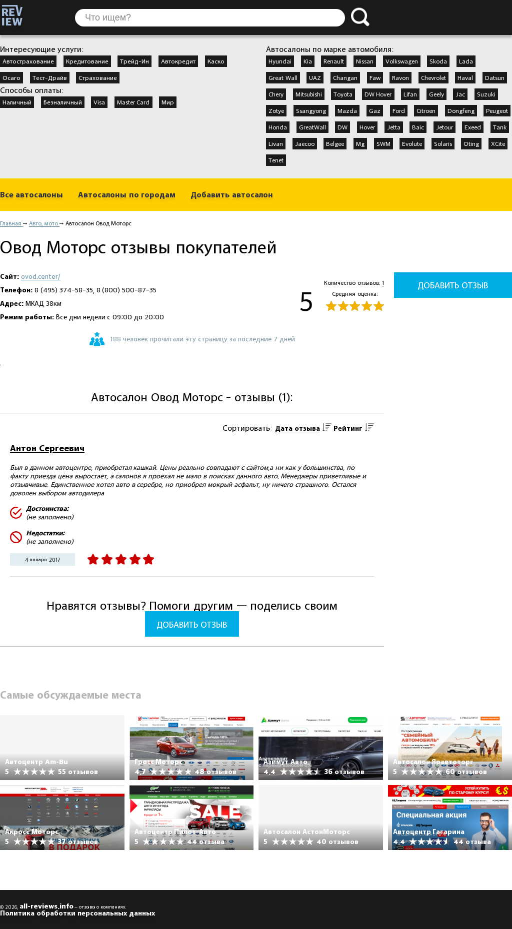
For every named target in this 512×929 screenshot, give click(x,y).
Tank (499, 127)
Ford (398, 110)
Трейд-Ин (134, 61)
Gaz (374, 110)
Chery (276, 94)
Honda (277, 127)
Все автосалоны (31, 194)
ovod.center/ (40, 276)
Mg (360, 143)
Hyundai (280, 61)
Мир (168, 102)
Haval (465, 77)
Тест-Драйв (49, 77)
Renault (334, 61)
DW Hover (378, 94)
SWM (383, 143)
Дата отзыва (297, 428)
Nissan (365, 61)
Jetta (393, 127)
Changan (345, 77)
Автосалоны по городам (127, 194)
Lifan (410, 94)
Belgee (335, 143)
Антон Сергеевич (47, 448)
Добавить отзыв (191, 624)
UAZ (315, 77)
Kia (308, 61)
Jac (460, 94)
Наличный (17, 102)
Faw (375, 77)
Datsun (494, 77)
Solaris (443, 143)
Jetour (444, 127)
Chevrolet (433, 77)
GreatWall (312, 127)
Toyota (343, 94)
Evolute (412, 143)
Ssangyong (311, 110)
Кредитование (87, 61)
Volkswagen (402, 61)
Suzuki (486, 94)
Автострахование (28, 61)
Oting (471, 143)
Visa (99, 102)
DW (343, 127)
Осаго (11, 77)
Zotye (276, 110)
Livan (275, 143)
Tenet (276, 160)
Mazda (347, 110)
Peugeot (497, 110)
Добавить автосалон (231, 194)
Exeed (472, 127)
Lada (466, 61)
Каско (216, 61)
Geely (436, 94)
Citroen (426, 110)
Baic (418, 127)
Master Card (133, 102)
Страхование (97, 77)
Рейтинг (348, 428)
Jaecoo (304, 143)
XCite (498, 143)
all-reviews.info (47, 906)
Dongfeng (461, 110)
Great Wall (283, 77)
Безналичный (63, 102)
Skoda (438, 61)
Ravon (400, 77)
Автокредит (178, 61)
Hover (367, 127)
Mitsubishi (309, 94)
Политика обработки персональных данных (77, 913)
